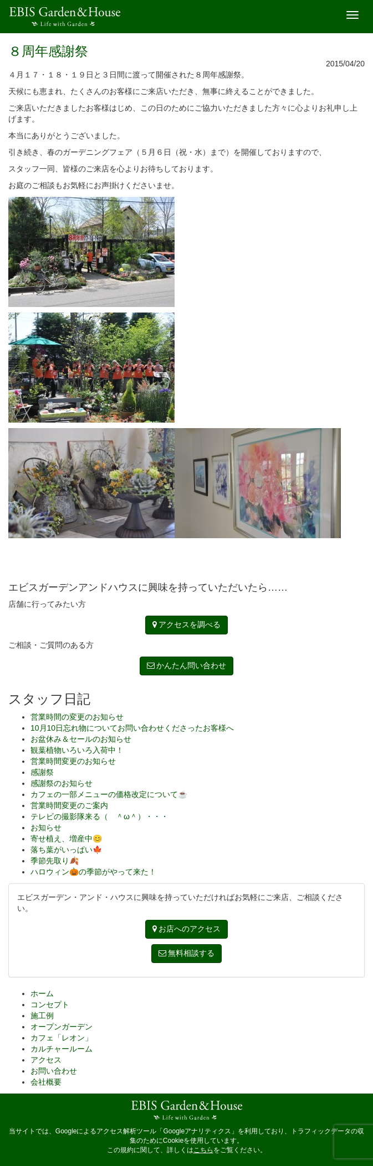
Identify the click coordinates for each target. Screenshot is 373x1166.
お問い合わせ (53, 1070)
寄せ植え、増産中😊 (66, 838)
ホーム (42, 993)
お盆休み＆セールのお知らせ (80, 739)
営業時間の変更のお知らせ (77, 716)
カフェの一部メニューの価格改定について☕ (108, 794)
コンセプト (49, 1004)
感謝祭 (42, 772)
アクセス (46, 1059)
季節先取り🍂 (54, 860)
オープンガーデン (61, 1026)
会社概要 (46, 1081)
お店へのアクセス (186, 928)
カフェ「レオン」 (61, 1037)
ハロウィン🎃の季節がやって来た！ (93, 871)
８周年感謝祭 (48, 51)
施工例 (42, 1015)
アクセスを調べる (186, 624)
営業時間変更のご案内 (69, 805)
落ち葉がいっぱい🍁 (66, 849)
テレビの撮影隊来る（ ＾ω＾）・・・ (99, 816)
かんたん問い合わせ (187, 665)
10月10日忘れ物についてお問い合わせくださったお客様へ (132, 727)
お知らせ (46, 827)
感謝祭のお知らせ (61, 783)
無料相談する (187, 953)
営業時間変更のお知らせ (73, 761)
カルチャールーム (61, 1048)
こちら (203, 1150)
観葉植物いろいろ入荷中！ (77, 750)
